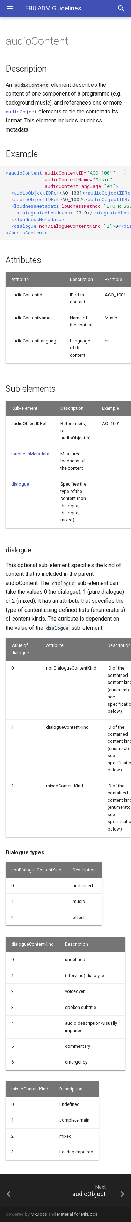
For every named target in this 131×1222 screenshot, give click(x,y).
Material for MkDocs (77, 1214)
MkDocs (39, 1214)
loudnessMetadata (30, 454)
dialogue (20, 484)
